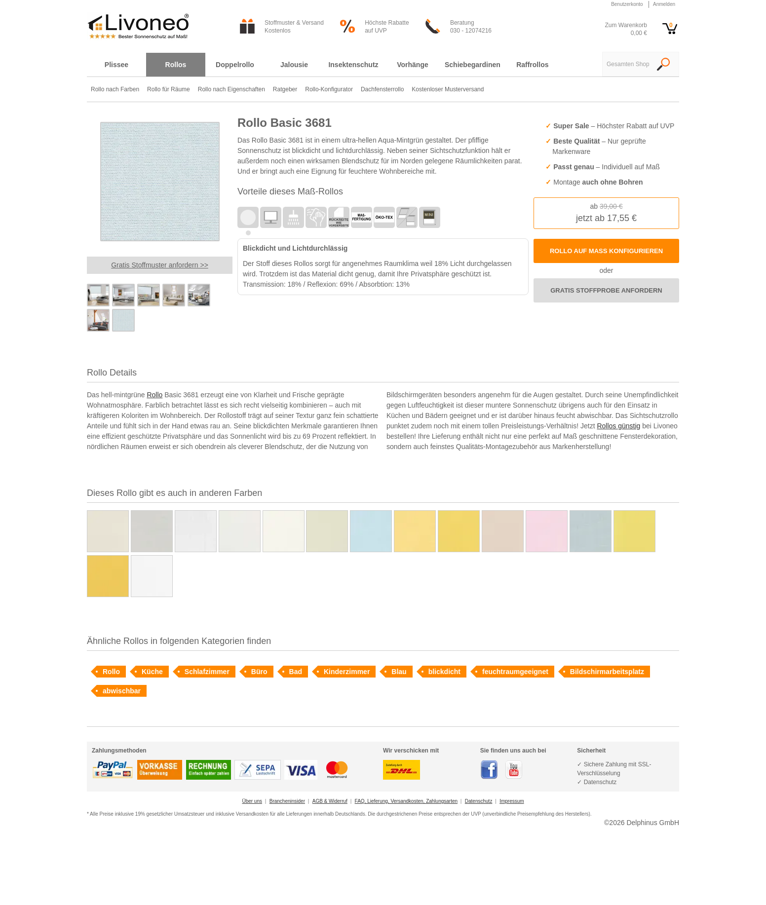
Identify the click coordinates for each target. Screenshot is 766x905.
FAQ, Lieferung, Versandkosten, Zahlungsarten (406, 801)
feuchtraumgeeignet (515, 672)
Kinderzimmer (347, 672)
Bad (295, 672)
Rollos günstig (618, 426)
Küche (152, 672)
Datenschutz (479, 801)
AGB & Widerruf (329, 801)
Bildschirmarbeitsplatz (607, 672)
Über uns (252, 801)
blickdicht (444, 672)
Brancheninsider (287, 801)
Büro (259, 672)
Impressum (511, 801)
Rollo (154, 395)
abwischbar (122, 691)
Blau (398, 672)
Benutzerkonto (627, 4)
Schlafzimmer (207, 672)
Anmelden (664, 4)
